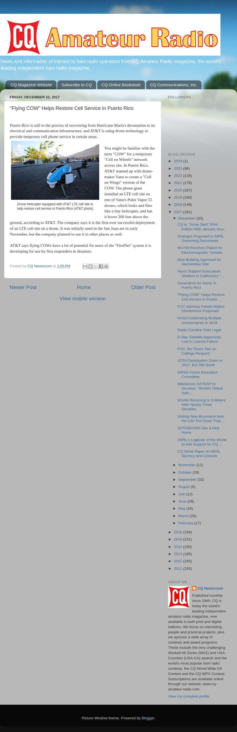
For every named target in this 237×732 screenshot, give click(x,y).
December (187, 218)
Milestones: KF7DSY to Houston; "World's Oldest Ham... (200, 388)
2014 (178, 547)
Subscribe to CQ (76, 84)
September (188, 479)
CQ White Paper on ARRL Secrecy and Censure (198, 453)
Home (84, 287)
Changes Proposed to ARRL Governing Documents (200, 238)
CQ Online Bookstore (121, 84)
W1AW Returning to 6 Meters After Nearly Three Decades (201, 404)
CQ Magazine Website (31, 84)
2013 (178, 554)
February (186, 523)
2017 (178, 212)
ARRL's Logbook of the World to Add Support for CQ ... (201, 442)
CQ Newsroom (210, 588)
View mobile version (83, 298)
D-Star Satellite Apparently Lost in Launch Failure (199, 339)
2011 (178, 568)
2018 (178, 204)
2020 (178, 190)
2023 (178, 168)
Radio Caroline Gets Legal (199, 330)
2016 (178, 532)
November (187, 465)
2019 (178, 197)
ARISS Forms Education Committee (197, 374)
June (182, 501)
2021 (178, 183)
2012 (178, 561)
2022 (178, 176)
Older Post (143, 287)
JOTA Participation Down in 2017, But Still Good (199, 362)
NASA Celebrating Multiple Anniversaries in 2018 (199, 320)
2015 (178, 539)
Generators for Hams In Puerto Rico (196, 285)
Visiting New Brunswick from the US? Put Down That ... (201, 418)
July (182, 494)
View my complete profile (188, 696)
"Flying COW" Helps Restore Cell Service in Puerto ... (201, 297)
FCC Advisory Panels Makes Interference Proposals (201, 308)
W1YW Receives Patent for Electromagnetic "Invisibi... (201, 250)
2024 (178, 161)
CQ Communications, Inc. (173, 84)
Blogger (148, 718)
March (184, 516)
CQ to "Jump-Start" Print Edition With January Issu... (202, 226)
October (185, 472)
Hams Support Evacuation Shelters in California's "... (200, 273)
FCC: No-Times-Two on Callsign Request (196, 351)
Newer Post (23, 287)
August (184, 487)
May (182, 508)
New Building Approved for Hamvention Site (199, 262)
